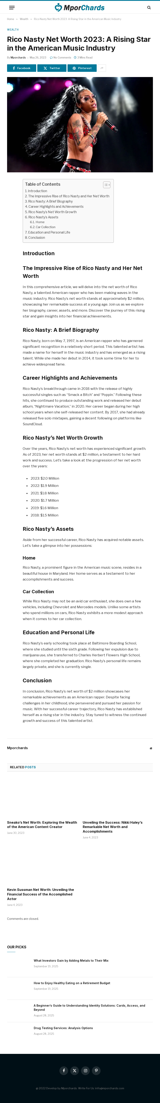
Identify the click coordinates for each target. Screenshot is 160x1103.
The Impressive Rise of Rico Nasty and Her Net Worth (68, 196)
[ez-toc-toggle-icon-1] (104, 184)
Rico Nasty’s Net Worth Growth (52, 212)
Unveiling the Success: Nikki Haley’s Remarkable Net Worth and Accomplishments (112, 827)
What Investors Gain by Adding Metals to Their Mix (71, 960)
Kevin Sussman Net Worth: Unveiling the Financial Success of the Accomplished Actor (40, 894)
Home (40, 222)
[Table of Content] (106, 185)
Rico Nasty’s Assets (43, 217)
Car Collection (45, 227)
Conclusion (36, 238)
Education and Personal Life (49, 232)
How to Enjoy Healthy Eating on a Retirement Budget (72, 983)
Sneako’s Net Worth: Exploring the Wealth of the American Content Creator (42, 824)
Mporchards (18, 57)
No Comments (60, 57)
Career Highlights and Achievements (56, 207)
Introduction (37, 191)
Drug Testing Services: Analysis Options (63, 1028)
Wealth (13, 29)
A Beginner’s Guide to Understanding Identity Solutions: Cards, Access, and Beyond (89, 1007)
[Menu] (12, 7)
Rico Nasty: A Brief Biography (50, 201)
